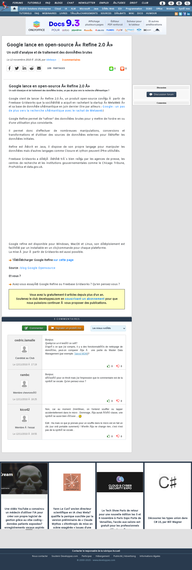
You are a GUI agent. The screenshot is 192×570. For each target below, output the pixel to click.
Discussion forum (161, 94)
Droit (133, 3)
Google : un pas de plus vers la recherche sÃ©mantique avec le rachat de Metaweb (67, 112)
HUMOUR (151, 13)
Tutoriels (34, 3)
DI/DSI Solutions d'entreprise (35, 9)
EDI (120, 9)
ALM (73, 9)
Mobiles (170, 9)
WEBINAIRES (49, 13)
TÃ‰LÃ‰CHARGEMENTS (84, 13)
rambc (25, 385)
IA (66, 9)
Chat (70, 3)
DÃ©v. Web (108, 9)
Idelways (51, 63)
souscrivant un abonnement (84, 302)
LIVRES (63, 13)
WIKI (131, 13)
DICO (140, 13)
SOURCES (106, 13)
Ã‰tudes (119, 3)
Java (96, 9)
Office (159, 9)
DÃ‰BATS (120, 13)
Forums (17, 3)
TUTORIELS (25, 13)
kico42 (25, 419)
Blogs (58, 3)
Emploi (104, 3)
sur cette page (63, 263)
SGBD (149, 9)
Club (144, 3)
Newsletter (86, 3)
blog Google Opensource (37, 271)
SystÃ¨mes (184, 9)
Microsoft (85, 9)
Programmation (134, 9)
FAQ (47, 3)
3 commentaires (71, 63)
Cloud (58, 9)
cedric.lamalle (25, 350)
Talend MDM (80, 363)
